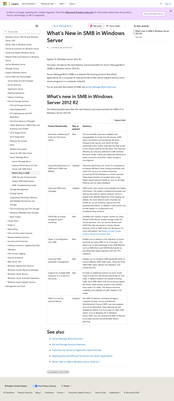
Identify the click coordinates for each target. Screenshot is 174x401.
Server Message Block (62, 26)
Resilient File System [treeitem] (18, 149)
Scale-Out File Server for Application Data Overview (76, 350)
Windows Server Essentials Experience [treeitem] (23, 278)
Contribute (49, 392)
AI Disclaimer (8, 392)
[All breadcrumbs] (49, 26)
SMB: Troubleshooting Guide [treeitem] (24, 185)
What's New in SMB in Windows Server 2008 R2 (75, 361)
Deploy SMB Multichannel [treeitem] (23, 181)
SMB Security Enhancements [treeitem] (24, 177)
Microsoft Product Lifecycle (79, 12)
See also (138, 37)
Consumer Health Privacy (79, 392)
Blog (37, 392)
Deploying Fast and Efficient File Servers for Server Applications (82, 355)
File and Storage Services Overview (68, 344)
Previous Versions (25, 392)
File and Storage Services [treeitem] (20, 105)
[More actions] (124, 26)
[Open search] (161, 3)
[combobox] (21, 32)
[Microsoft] (5, 4)
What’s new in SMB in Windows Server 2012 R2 (152, 32)
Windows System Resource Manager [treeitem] (23, 270)
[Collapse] (36, 25)
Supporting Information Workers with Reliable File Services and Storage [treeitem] (23, 201)
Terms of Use (100, 392)
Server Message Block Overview (100, 86)
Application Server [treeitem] (15, 89)
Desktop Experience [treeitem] (16, 93)
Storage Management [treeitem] (19, 189)
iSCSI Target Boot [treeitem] (17, 136)
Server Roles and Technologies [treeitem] (20, 80)
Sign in (168, 3)
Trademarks (114, 392)
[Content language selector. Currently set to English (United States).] (15, 386)
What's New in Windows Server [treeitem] (18, 44)
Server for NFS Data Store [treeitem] (21, 153)
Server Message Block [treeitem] (21, 161)
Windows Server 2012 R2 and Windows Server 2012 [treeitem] (21, 39)
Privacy (60, 392)
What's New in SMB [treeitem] (20, 173)
